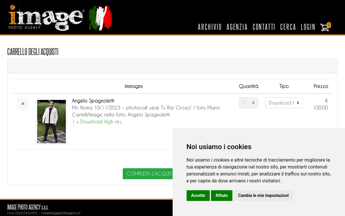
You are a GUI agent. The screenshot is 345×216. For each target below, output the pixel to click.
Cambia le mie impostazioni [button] (263, 195)
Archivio (210, 26)
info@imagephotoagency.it (60, 213)
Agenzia (237, 26)
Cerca (288, 26)
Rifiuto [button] (222, 195)
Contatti (264, 26)
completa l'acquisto (152, 173)
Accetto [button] (198, 195)
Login (308, 26)
